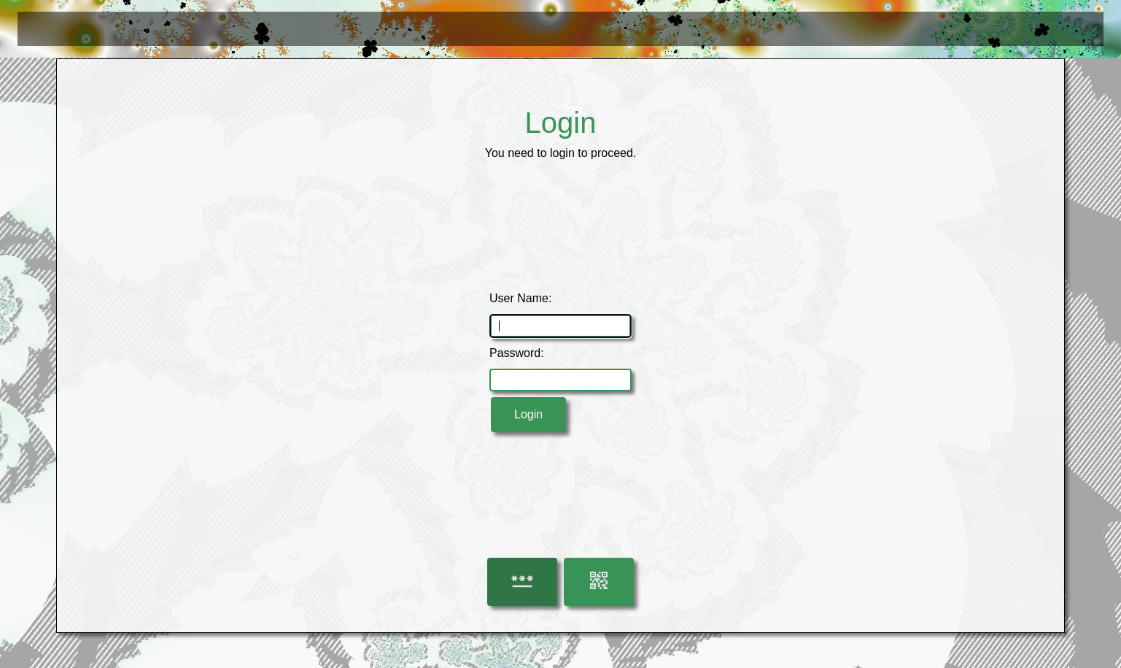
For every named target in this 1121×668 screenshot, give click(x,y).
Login (528, 414)
